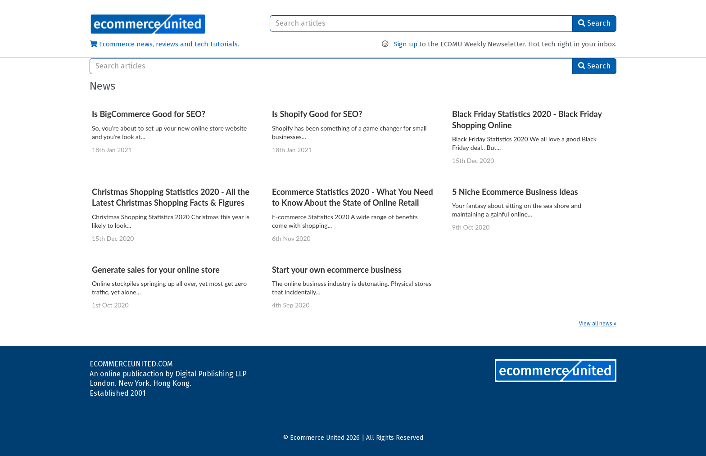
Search (594, 23)
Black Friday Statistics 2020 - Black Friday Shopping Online (527, 119)
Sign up (405, 44)
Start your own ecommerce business (337, 270)
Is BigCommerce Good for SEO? (148, 114)
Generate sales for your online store (156, 270)
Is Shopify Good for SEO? (317, 114)
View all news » (597, 324)
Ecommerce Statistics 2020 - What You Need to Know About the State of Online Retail (352, 197)
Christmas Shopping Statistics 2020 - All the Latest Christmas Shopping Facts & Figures (170, 197)
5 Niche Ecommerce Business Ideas (515, 192)
